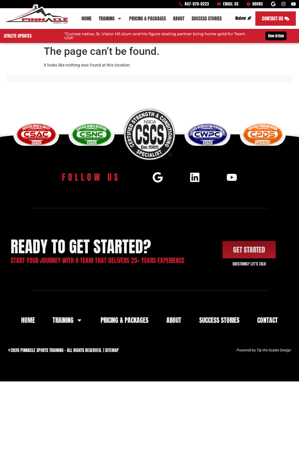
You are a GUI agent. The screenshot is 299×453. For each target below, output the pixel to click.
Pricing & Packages (147, 18)
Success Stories (207, 18)
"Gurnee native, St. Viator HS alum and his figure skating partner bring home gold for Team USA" (154, 35)
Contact (267, 321)
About (178, 18)
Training (110, 19)
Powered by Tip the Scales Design (264, 351)
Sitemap (112, 351)
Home (86, 18)
